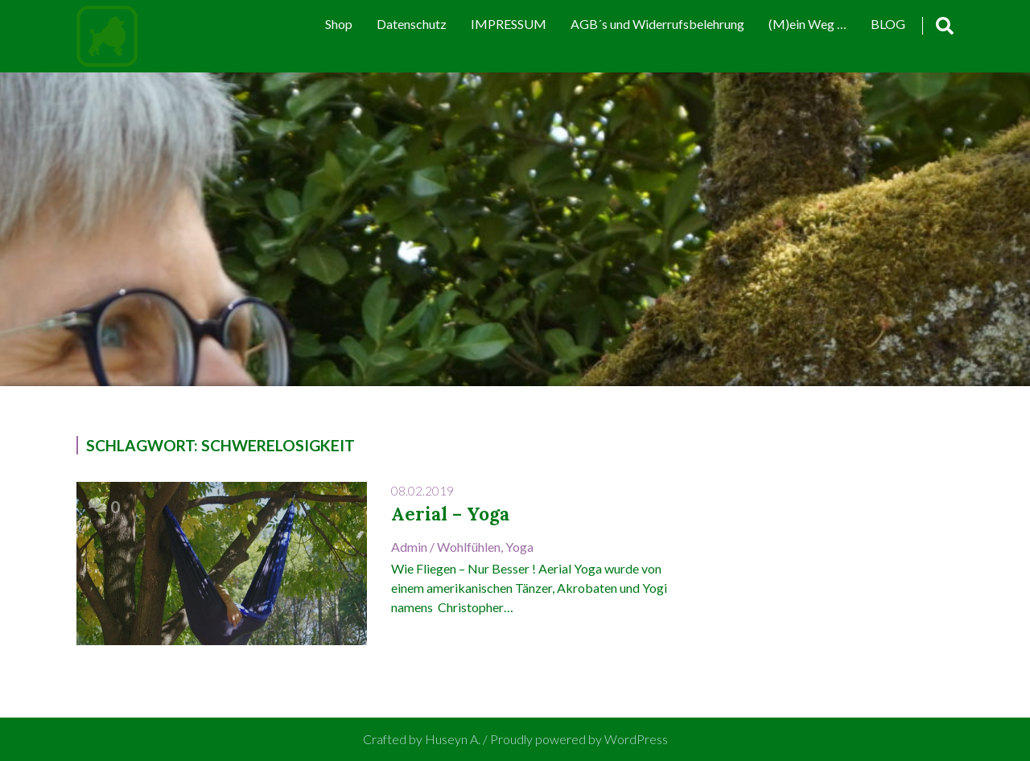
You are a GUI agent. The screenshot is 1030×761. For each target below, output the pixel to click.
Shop (338, 23)
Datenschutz (412, 23)
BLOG (888, 23)
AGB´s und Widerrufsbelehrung (657, 23)
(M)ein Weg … (807, 23)
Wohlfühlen (469, 546)
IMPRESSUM (508, 23)
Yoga (519, 546)
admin (409, 546)
